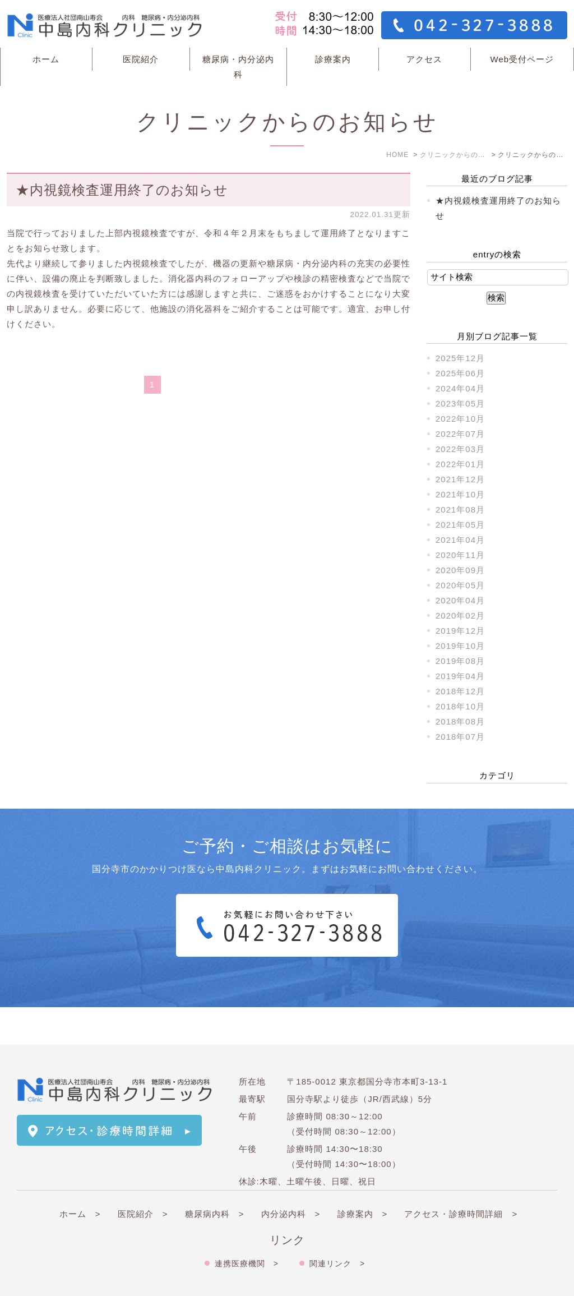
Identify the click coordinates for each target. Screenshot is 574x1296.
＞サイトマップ (48, 1277)
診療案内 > (362, 1176)
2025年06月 (460, 373)
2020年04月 (460, 600)
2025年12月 (460, 358)
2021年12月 (460, 479)
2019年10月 (460, 646)
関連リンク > (337, 1225)
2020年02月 (460, 615)
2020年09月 (460, 570)
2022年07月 (460, 434)
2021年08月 (460, 509)
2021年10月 (460, 494)
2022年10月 (460, 418)
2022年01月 (460, 464)
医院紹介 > (143, 1176)
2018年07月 (460, 736)
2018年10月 (460, 706)
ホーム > (80, 1176)
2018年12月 (460, 691)
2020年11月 (460, 555)
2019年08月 (460, 661)
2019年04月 (460, 676)
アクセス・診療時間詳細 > (460, 1176)
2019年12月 (460, 630)
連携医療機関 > (247, 1225)
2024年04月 (460, 388)
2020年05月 (460, 585)
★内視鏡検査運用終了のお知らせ (122, 189)
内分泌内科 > (291, 1176)
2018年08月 (460, 721)
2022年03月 (460, 449)
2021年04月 (460, 540)
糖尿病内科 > (214, 1176)
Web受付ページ (522, 59)
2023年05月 (460, 403)
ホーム (46, 59)
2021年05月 (460, 524)
